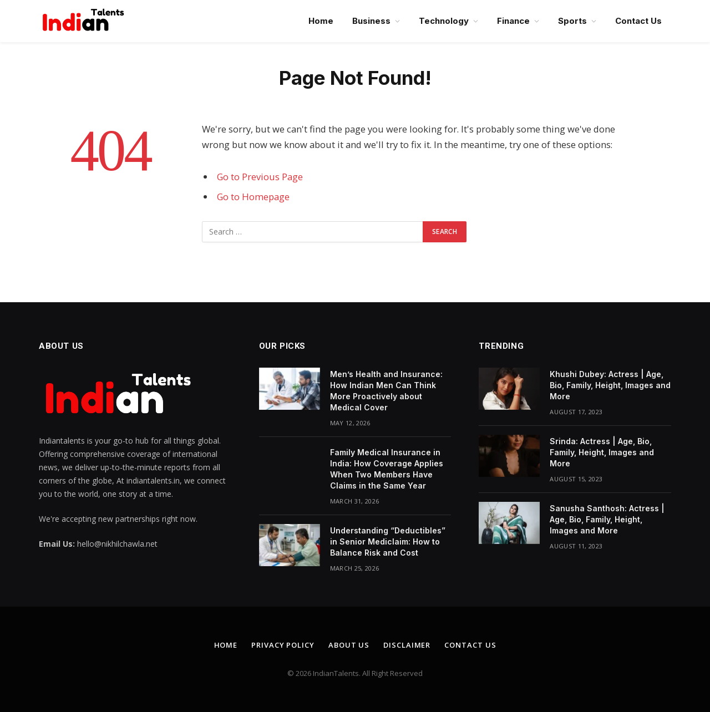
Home (320, 21)
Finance (513, 21)
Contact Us (638, 21)
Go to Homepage (253, 196)
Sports (572, 21)
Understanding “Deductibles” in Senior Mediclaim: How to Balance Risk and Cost (387, 541)
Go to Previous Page (260, 176)
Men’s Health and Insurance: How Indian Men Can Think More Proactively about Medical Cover (386, 390)
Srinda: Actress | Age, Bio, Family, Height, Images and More (602, 452)
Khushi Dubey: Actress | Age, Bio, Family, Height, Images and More (610, 385)
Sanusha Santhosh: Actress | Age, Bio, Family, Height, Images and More (607, 519)
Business (371, 21)
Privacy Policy (283, 645)
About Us (348, 645)
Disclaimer (406, 645)
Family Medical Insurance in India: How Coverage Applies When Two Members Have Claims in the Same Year (386, 468)
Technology (444, 21)
